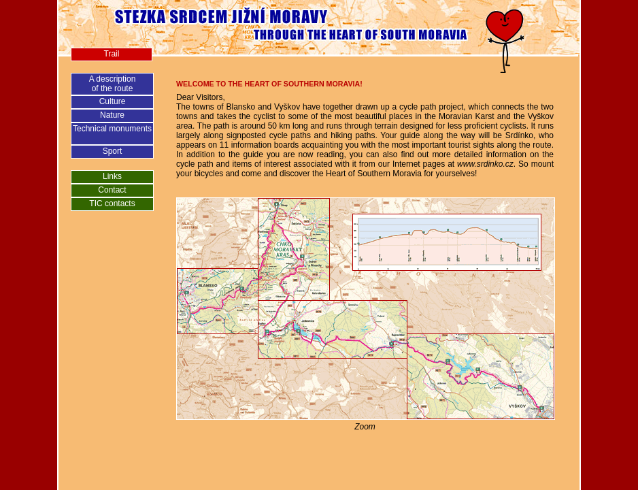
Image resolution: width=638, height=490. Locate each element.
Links (112, 176)
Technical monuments (112, 128)
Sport (112, 151)
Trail (112, 54)
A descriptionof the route (112, 83)
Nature (112, 115)
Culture (112, 101)
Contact (112, 190)
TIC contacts (112, 203)
